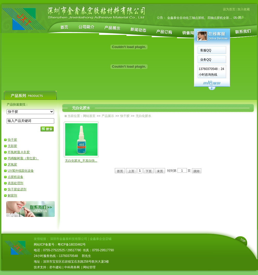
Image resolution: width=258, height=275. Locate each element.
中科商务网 (72, 267)
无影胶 (12, 146)
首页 (120, 171)
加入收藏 (243, 9)
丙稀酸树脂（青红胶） (23, 158)
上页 (131, 171)
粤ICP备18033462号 (72, 244)
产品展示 (108, 116)
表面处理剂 (15, 183)
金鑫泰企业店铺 (100, 239)
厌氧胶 (12, 164)
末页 (160, 171)
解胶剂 (12, 195)
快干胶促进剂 (17, 189)
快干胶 (12, 140)
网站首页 (89, 116)
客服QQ (205, 50)
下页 (149, 171)
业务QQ (205, 59)
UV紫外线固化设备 (21, 170)
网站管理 (89, 267)
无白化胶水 (143, 116)
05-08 (236, 15)
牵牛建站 (55, 267)
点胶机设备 (15, 177)
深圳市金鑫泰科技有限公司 (68, 239)
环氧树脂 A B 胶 (19, 152)
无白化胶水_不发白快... (81, 160)
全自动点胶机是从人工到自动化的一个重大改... (199, 15)
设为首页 (229, 9)
